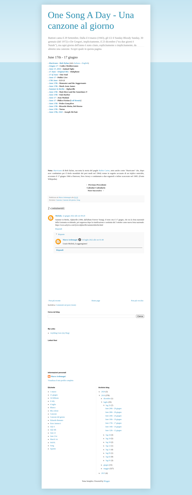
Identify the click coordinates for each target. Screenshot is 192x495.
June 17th (53, 83)
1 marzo (53, 392)
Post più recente (55, 301)
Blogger (107, 481)
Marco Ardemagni (70, 240)
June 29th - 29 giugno (113, 408)
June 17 (52, 77)
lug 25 (108, 405)
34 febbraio (54, 398)
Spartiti (53, 449)
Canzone (59, 200)
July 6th (53, 430)
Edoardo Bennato (56, 420)
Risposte (61, 234)
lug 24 (108, 435)
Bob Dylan (64, 63)
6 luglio (53, 404)
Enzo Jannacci (55, 423)
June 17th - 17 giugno (113, 423)
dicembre (107, 398)
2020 (103, 392)
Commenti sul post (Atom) (66, 305)
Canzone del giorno (69, 200)
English (85, 63)
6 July (52, 401)
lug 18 (108, 442)
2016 (103, 395)
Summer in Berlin (56, 89)
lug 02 (108, 457)
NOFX (52, 442)
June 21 (53, 433)
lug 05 (108, 453)
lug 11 (108, 449)
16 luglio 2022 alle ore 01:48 (93, 240)
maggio (106, 468)
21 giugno (54, 395)
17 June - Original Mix (59, 71)
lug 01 (108, 460)
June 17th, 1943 (56, 112)
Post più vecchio (137, 301)
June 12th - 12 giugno (113, 430)
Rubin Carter (104, 170)
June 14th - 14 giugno (113, 427)
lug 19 (108, 438)
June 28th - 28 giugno (113, 412)
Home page (95, 301)
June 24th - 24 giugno (113, 416)
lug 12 (108, 446)
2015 (103, 473)
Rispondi (58, 229)
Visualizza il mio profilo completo (60, 380)
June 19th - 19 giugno (113, 419)
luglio (105, 402)
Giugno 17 (53, 66)
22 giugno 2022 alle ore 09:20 (74, 216)
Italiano (77, 63)
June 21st (53, 436)
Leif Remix (76, 100)
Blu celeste (54, 411)
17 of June (53, 74)
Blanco (52, 407)
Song (78, 200)
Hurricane (57, 170)
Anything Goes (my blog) (59, 333)
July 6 (52, 427)
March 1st (54, 439)
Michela (58, 216)
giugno (106, 465)
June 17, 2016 (55, 69)
